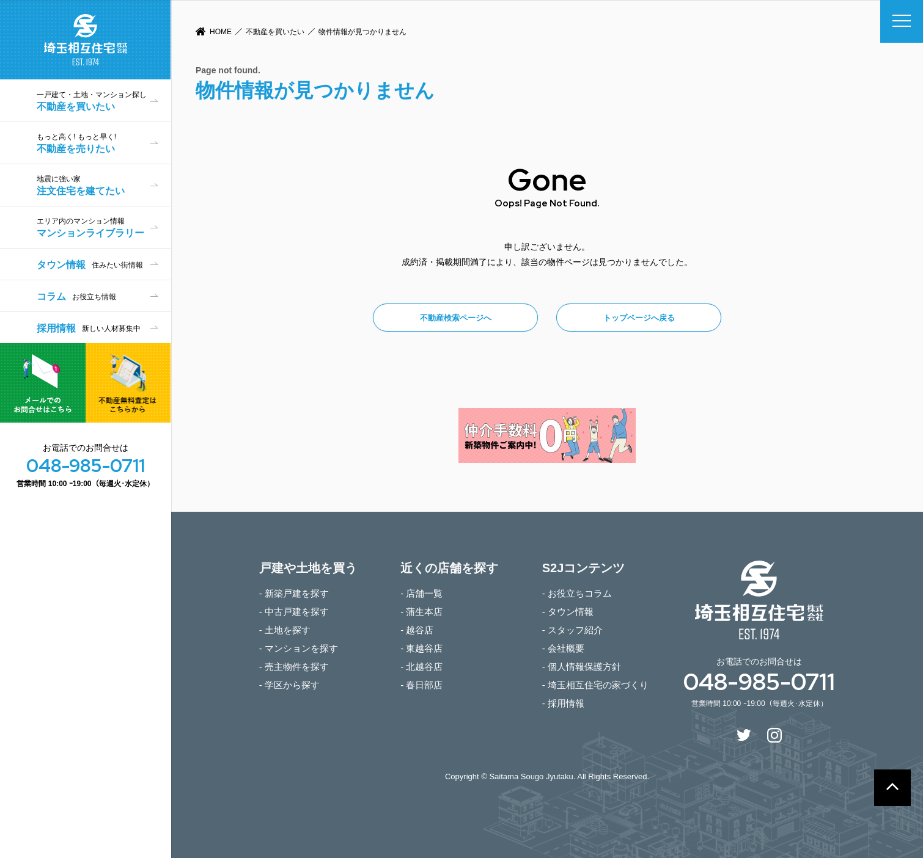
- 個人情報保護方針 (581, 666)
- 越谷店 (416, 630)
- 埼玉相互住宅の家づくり (595, 685)
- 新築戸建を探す (294, 593)
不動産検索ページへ (455, 317)
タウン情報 (90, 265)
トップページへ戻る (639, 317)
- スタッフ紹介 (572, 630)
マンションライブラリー (104, 227)
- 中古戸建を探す (294, 611)
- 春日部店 (421, 685)
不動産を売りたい (104, 143)
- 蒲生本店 (421, 611)
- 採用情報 (563, 703)
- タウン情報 (568, 611)
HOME (221, 31)
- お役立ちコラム (577, 593)
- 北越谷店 (421, 666)
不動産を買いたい (275, 31)
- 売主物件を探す (294, 666)
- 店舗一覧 (421, 593)
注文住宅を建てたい (104, 185)
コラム (76, 296)
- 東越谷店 (421, 648)
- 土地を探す (285, 630)
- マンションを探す (298, 648)
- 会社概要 (563, 648)
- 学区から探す (289, 685)
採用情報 (89, 328)
